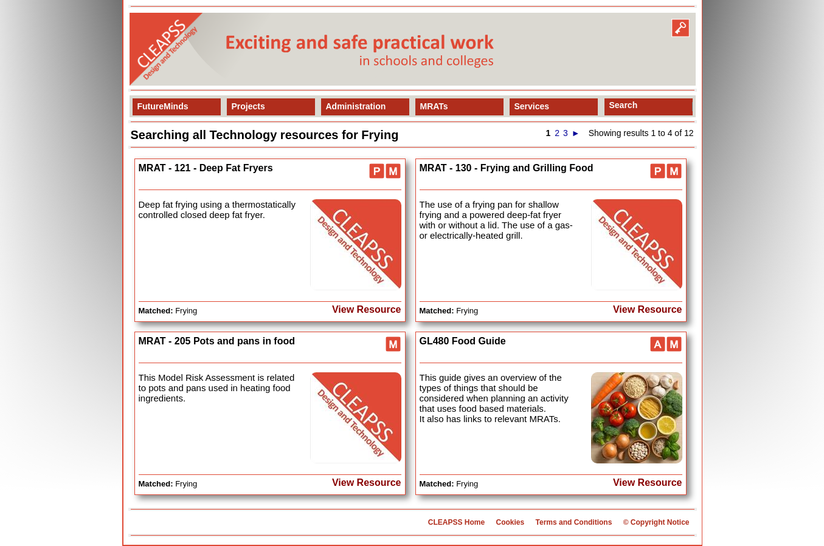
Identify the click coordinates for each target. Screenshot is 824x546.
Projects (248, 106)
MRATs (434, 106)
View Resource (366, 309)
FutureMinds (163, 106)
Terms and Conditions (574, 522)
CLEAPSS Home (456, 522)
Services (532, 106)
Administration (356, 106)
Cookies (510, 522)
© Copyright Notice (656, 522)
